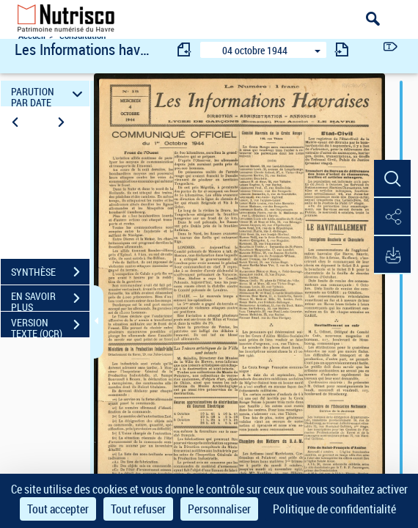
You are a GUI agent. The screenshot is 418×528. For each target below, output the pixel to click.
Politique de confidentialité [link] (334, 509)
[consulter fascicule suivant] (341, 49)
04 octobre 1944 (254, 50)
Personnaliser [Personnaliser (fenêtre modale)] (219, 509)
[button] (392, 179)
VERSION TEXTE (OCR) (50, 326)
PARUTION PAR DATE (49, 93)
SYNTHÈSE (50, 272)
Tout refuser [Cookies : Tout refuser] (138, 509)
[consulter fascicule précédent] (184, 49)
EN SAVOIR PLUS (50, 300)
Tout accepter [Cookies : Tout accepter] (58, 509)
